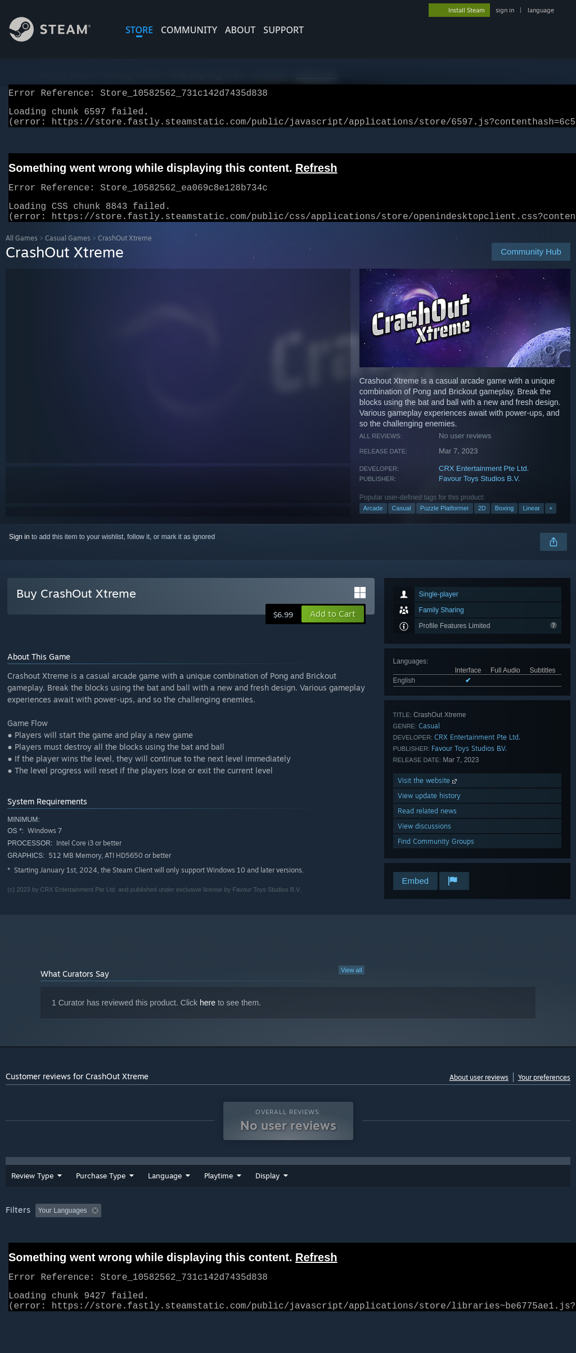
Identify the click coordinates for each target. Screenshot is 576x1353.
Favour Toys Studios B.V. (479, 492)
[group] (288, 1239)
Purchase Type (100, 1196)
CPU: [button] (496, 1232)
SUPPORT (283, 30)
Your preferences (544, 1091)
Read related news (427, 824)
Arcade (373, 521)
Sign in (19, 550)
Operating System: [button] (438, 1232)
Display (329, 1196)
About (240, 30)
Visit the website (428, 794)
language (541, 10)
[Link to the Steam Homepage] (58, 38)
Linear (531, 521)
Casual (401, 521)
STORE (139, 30)
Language (165, 1196)
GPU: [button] (533, 1232)
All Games (22, 251)
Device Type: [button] (27, 1247)
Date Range (224, 1196)
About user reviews (478, 1091)
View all (351, 983)
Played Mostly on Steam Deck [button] (344, 1232)
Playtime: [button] (263, 1232)
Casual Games (68, 251)
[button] (332, 627)
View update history (429, 809)
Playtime (280, 1196)
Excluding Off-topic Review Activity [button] (176, 1232)
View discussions (424, 839)
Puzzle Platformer (444, 521)
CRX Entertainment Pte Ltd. (484, 482)
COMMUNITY (189, 30)
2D (482, 521)
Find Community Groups (436, 855)
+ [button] (550, 521)
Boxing (504, 521)
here (207, 1016)
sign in (505, 10)
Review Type (32, 1196)
